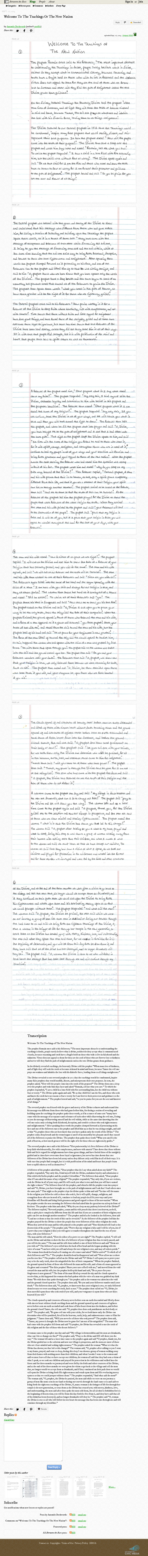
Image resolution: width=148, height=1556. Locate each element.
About (51, 1)
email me (82, 1514)
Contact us (44, 1543)
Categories (12, 6)
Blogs (33, 1)
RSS (72, 1514)
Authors (50, 6)
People (42, 1)
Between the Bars (17, 1)
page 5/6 (15, 702)
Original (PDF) (129, 35)
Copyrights (55, 1543)
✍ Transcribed (135, 22)
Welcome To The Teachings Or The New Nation (38, 16)
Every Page (60, 6)
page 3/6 (15, 371)
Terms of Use (67, 1543)
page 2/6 (15, 205)
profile (37, 26)
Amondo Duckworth (16, 26)
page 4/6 (15, 536)
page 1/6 (15, 39)
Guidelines (9, 1420)
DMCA (92, 1543)
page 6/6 (15, 868)
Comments (38, 6)
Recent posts (25, 6)
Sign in (129, 1)
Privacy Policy (81, 1543)
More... (112, 1487)
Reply (117, 22)
